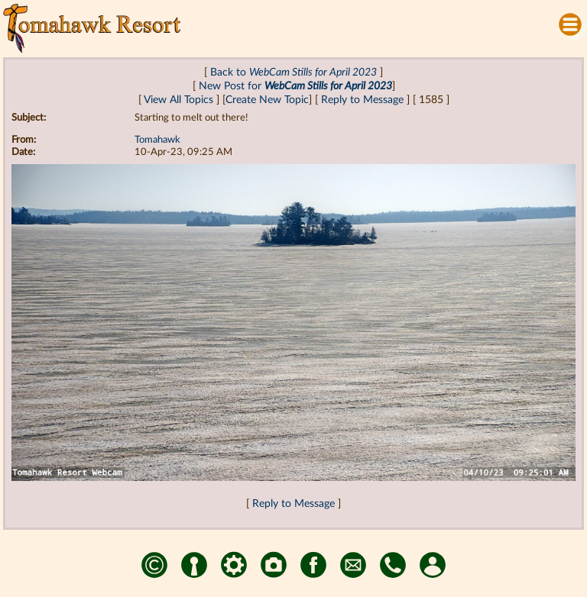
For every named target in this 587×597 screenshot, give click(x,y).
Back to (293, 72)
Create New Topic (267, 99)
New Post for (295, 86)
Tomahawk (157, 140)
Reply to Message (362, 99)
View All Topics (178, 99)
